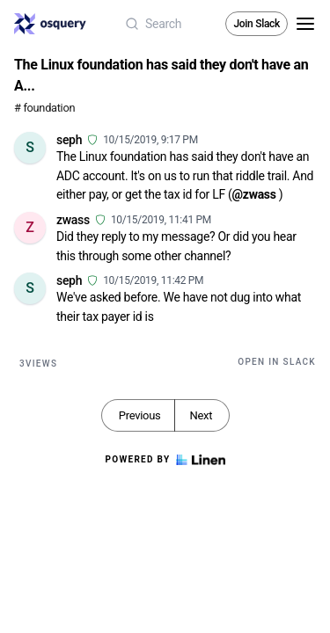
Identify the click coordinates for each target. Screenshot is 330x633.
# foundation (44, 107)
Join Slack (256, 24)
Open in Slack (277, 362)
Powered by (164, 460)
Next (200, 415)
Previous (140, 415)
